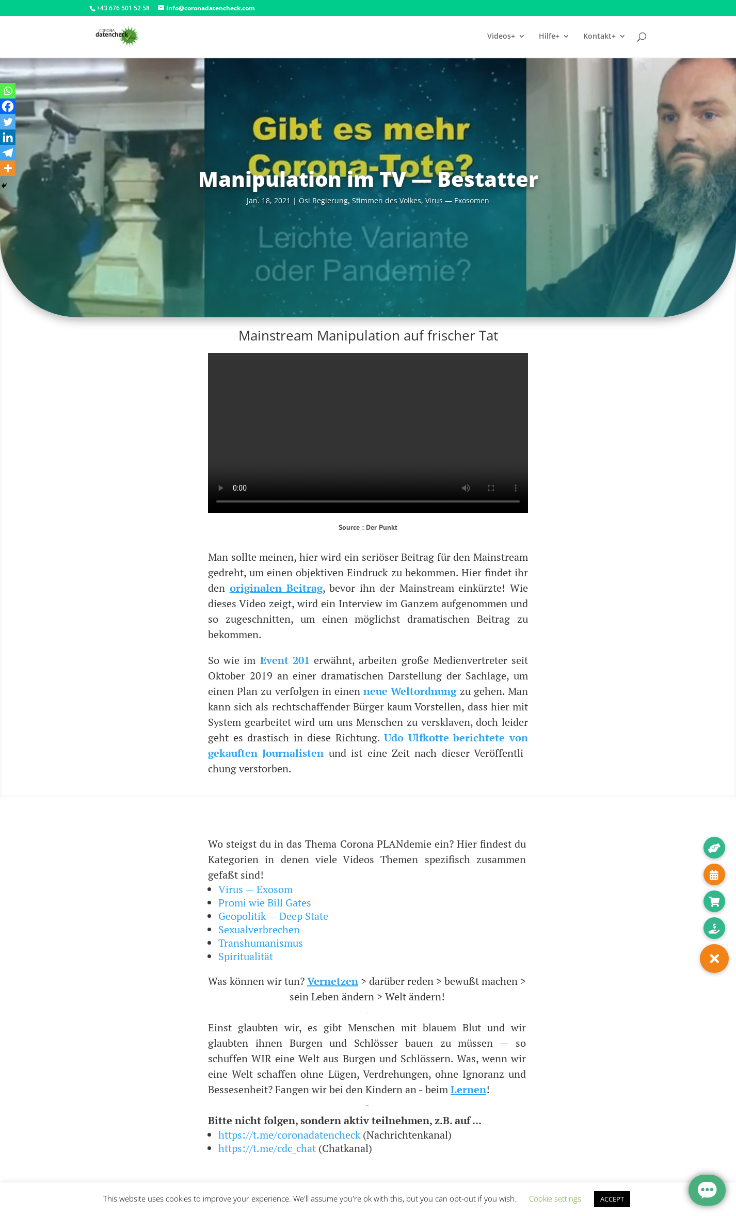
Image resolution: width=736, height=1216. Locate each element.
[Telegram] (7, 152)
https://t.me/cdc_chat (267, 1148)
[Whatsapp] (7, 91)
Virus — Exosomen (457, 200)
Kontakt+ (599, 37)
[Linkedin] (7, 137)
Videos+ (501, 37)
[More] (7, 168)
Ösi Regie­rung (323, 200)
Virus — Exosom (255, 889)
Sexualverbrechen (259, 929)
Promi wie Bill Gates (264, 903)
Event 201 (285, 660)
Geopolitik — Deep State (273, 916)
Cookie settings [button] (555, 1198)
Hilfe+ (549, 37)
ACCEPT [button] (612, 1199)
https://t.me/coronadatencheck (289, 1135)
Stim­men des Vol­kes (386, 200)
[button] (714, 958)
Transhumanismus (260, 943)
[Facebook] (7, 106)
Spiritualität (245, 956)
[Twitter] (7, 121)
